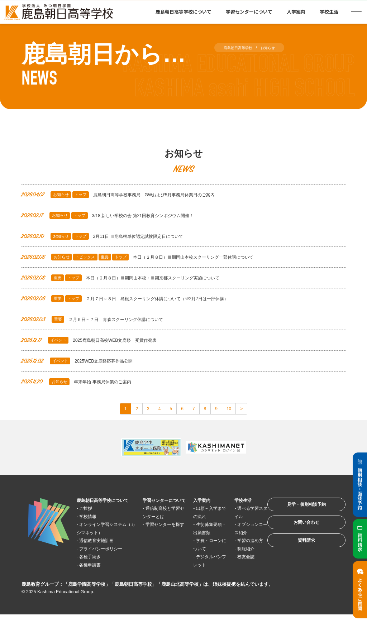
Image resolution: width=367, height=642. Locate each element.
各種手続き (95, 584)
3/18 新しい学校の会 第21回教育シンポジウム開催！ (120, 215)
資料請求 (297, 555)
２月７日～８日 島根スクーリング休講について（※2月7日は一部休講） (143, 298)
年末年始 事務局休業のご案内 (83, 382)
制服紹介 (233, 568)
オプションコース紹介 (232, 535)
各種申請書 (95, 592)
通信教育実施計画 (103, 560)
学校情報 (93, 527)
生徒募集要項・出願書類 (197, 535)
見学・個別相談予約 (297, 511)
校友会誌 (233, 576)
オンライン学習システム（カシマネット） (104, 543)
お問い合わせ (297, 533)
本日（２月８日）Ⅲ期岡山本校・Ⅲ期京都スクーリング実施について (137, 278)
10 (240, 410)
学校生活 (329, 11)
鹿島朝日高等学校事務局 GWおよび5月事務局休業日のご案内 (133, 195)
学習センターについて (249, 11)
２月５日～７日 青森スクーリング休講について (104, 319)
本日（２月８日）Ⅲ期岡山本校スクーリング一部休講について (153, 257)
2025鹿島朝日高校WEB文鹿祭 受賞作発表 (100, 340)
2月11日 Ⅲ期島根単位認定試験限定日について (114, 236)
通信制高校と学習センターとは (156, 527)
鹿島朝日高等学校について (183, 11)
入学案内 (296, 11)
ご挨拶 (90, 519)
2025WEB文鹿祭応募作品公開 (84, 361)
